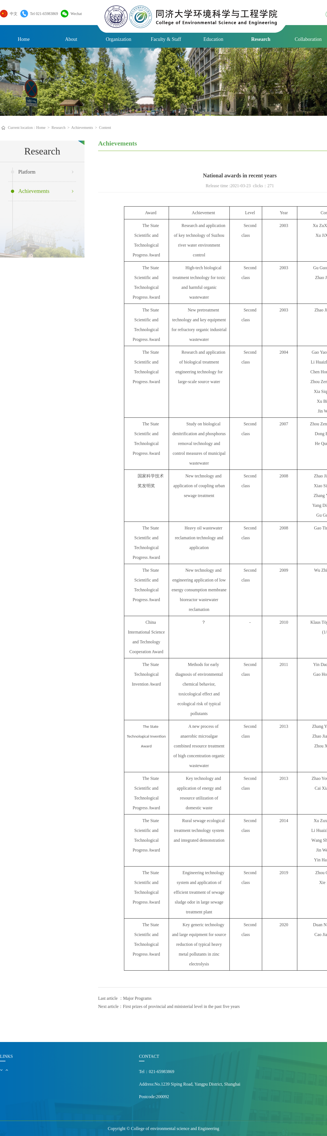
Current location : (21, 128)
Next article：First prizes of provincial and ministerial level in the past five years (169, 1006)
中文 (12, 13)
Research (261, 39)
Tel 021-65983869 (42, 13)
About (71, 39)
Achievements (82, 128)
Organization (118, 39)
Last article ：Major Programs (125, 998)
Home (24, 39)
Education (213, 39)
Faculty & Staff (166, 39)
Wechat (75, 13)
